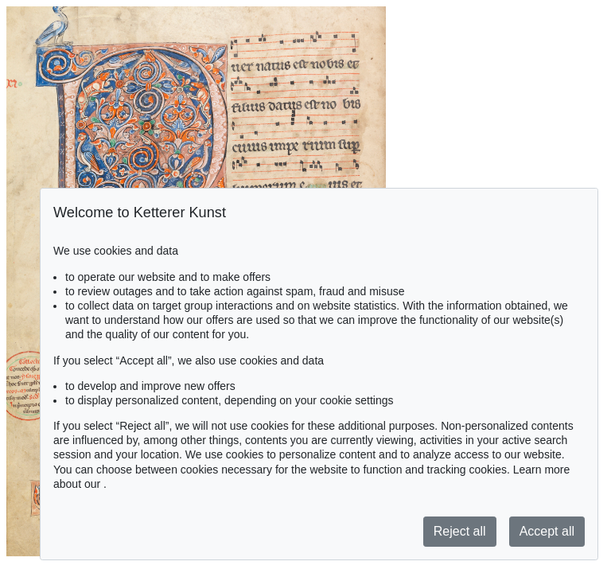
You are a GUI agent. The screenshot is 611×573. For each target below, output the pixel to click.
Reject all (460, 531)
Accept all (547, 531)
